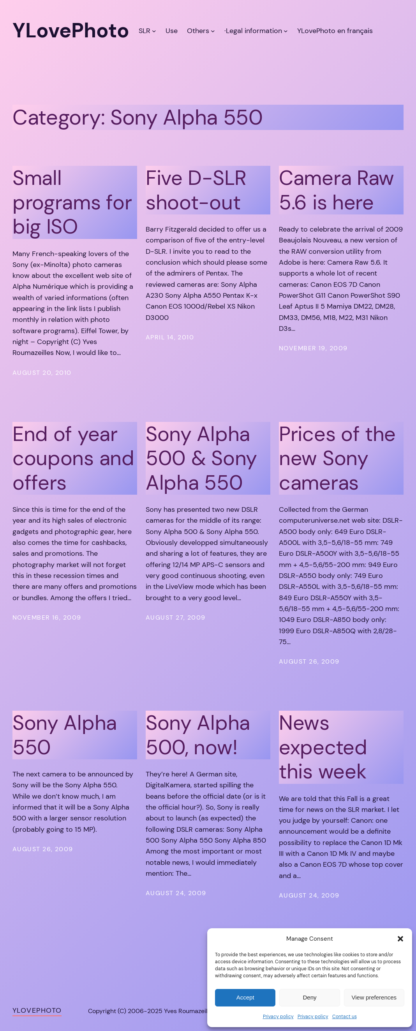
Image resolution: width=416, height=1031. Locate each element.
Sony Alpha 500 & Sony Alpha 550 (201, 458)
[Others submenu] (213, 31)
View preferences (374, 997)
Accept (245, 997)
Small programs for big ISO (72, 202)
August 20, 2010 (42, 373)
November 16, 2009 (46, 617)
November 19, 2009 (313, 348)
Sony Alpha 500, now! (198, 735)
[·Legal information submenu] (286, 31)
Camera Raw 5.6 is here (336, 190)
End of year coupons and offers (73, 458)
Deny (309, 997)
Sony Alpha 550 (64, 735)
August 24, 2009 (176, 893)
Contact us (344, 1016)
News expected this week (323, 747)
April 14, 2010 (170, 337)
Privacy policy (278, 1016)
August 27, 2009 (176, 617)
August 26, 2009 (309, 661)
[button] (400, 939)
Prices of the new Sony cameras (337, 458)
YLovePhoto (37, 1010)
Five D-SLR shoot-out (196, 190)
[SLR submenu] (154, 31)
